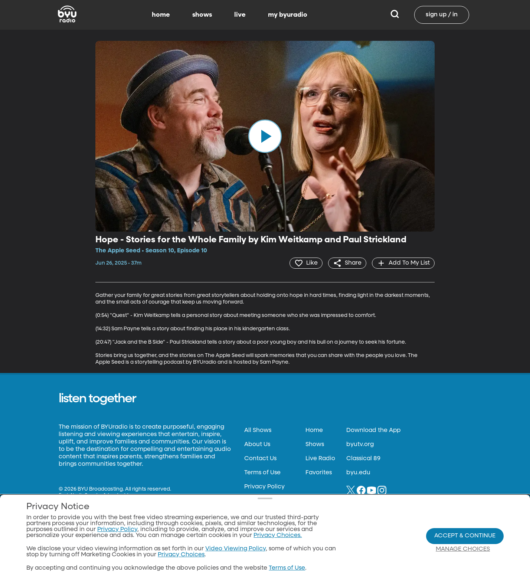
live (240, 15)
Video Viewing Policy (235, 549)
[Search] (395, 15)
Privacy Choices (181, 555)
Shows (314, 445)
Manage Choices (463, 549)
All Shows (257, 430)
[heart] (306, 263)
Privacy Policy (264, 487)
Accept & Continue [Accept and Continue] (464, 536)
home (161, 15)
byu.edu (358, 473)
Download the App (373, 430)
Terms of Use (262, 473)
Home (314, 430)
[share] (347, 263)
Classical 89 (363, 459)
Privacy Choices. (277, 535)
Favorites (318, 473)
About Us (257, 445)
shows (202, 15)
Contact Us (260, 459)
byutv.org (360, 445)
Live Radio (320, 459)
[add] (403, 263)
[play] (265, 136)
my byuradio (287, 15)
